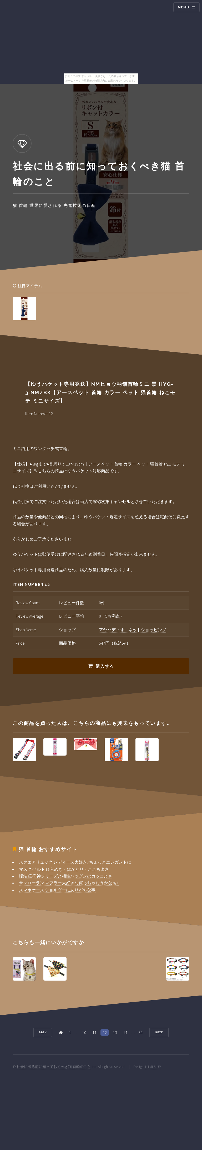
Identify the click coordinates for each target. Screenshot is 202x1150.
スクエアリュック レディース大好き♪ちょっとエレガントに (75, 862)
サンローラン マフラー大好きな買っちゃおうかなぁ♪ (69, 882)
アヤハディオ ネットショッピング (132, 629)
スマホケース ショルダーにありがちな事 (57, 889)
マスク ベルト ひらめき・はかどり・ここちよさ (64, 869)
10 (84, 1032)
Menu (183, 7)
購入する (104, 666)
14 (125, 1032)
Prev (43, 1032)
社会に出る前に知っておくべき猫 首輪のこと (54, 1066)
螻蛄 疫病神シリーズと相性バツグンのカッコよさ (65, 876)
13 (115, 1032)
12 (105, 1032)
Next (159, 1032)
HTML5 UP (153, 1066)
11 (94, 1032)
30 (140, 1032)
